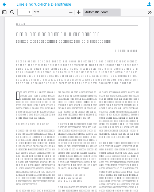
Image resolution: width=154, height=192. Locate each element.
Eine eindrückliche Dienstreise (44, 4)
